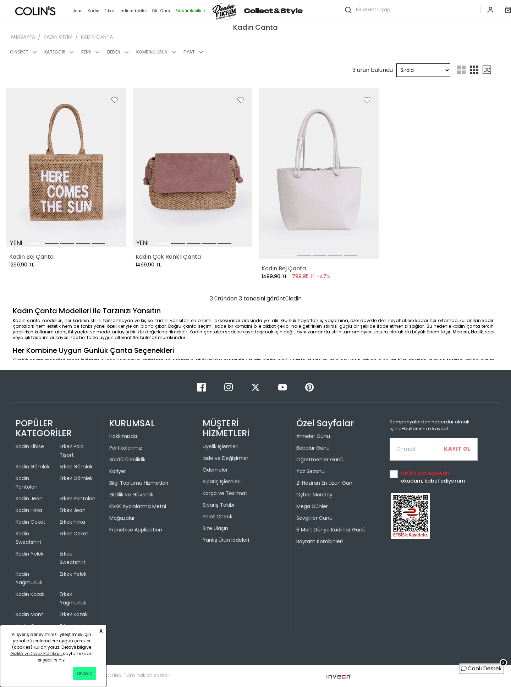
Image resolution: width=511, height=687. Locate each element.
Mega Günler (312, 506)
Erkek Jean (73, 510)
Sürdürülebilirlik (127, 459)
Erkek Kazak (74, 614)
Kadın (93, 10)
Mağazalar (122, 518)
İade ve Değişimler (225, 458)
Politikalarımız (125, 447)
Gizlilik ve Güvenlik (131, 494)
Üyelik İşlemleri (220, 446)
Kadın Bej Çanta (31, 257)
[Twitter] (256, 387)
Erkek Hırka (72, 521)
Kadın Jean (29, 498)
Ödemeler (215, 469)
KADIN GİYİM (58, 36)
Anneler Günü (313, 436)
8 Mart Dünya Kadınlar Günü (331, 529)
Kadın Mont (29, 614)
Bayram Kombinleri (319, 541)
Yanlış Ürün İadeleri (226, 540)
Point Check (217, 516)
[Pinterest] (309, 387)
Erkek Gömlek (76, 466)
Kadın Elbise (30, 446)
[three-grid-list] (474, 70)
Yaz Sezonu (310, 471)
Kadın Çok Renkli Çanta (168, 257)
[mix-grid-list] (487, 70)
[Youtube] (283, 387)
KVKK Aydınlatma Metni (137, 506)
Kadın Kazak (30, 594)
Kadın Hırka (29, 510)
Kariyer (117, 471)
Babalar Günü (313, 447)
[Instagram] (229, 387)
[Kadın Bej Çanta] (66, 167)
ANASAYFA (23, 36)
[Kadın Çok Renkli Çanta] (193, 167)
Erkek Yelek (73, 574)
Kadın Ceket (30, 521)
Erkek (109, 10)
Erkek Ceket (74, 533)
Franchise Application (135, 529)
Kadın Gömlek (33, 466)
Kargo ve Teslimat (225, 493)
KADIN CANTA (97, 36)
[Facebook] (202, 387)
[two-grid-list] (461, 70)
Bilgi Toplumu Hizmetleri (138, 482)
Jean (78, 10)
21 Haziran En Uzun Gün (324, 482)
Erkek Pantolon (77, 498)
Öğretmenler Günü (320, 459)
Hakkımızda (123, 436)
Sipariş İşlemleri (222, 481)
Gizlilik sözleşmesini (425, 473)
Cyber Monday (314, 494)
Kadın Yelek (30, 553)
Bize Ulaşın (215, 528)
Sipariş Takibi (218, 504)
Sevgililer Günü (314, 518)
